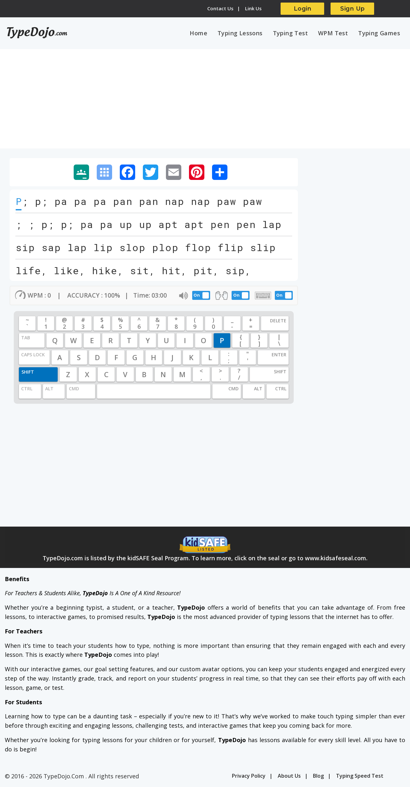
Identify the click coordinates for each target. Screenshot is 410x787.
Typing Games (379, 33)
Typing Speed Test (359, 775)
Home (198, 33)
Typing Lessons (240, 33)
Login (303, 8)
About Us (289, 775)
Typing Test (290, 33)
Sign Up (352, 8)
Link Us (253, 8)
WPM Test (333, 33)
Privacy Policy (249, 775)
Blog (318, 775)
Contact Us (220, 8)
